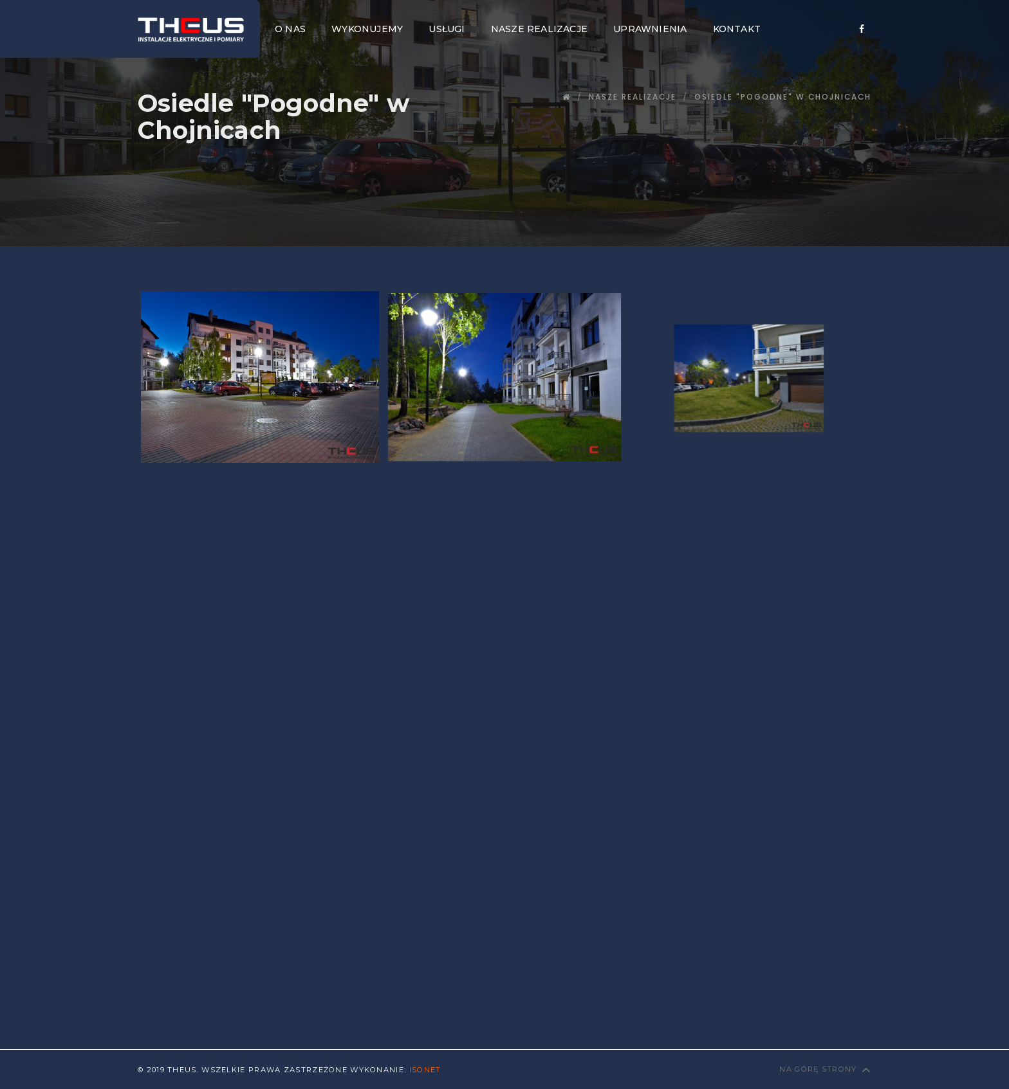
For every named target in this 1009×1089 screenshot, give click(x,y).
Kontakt (737, 29)
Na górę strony (825, 1069)
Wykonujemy (367, 29)
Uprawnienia (650, 29)
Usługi (447, 29)
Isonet (425, 1069)
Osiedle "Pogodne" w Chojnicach (782, 97)
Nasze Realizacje (632, 97)
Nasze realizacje (539, 29)
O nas (290, 29)
